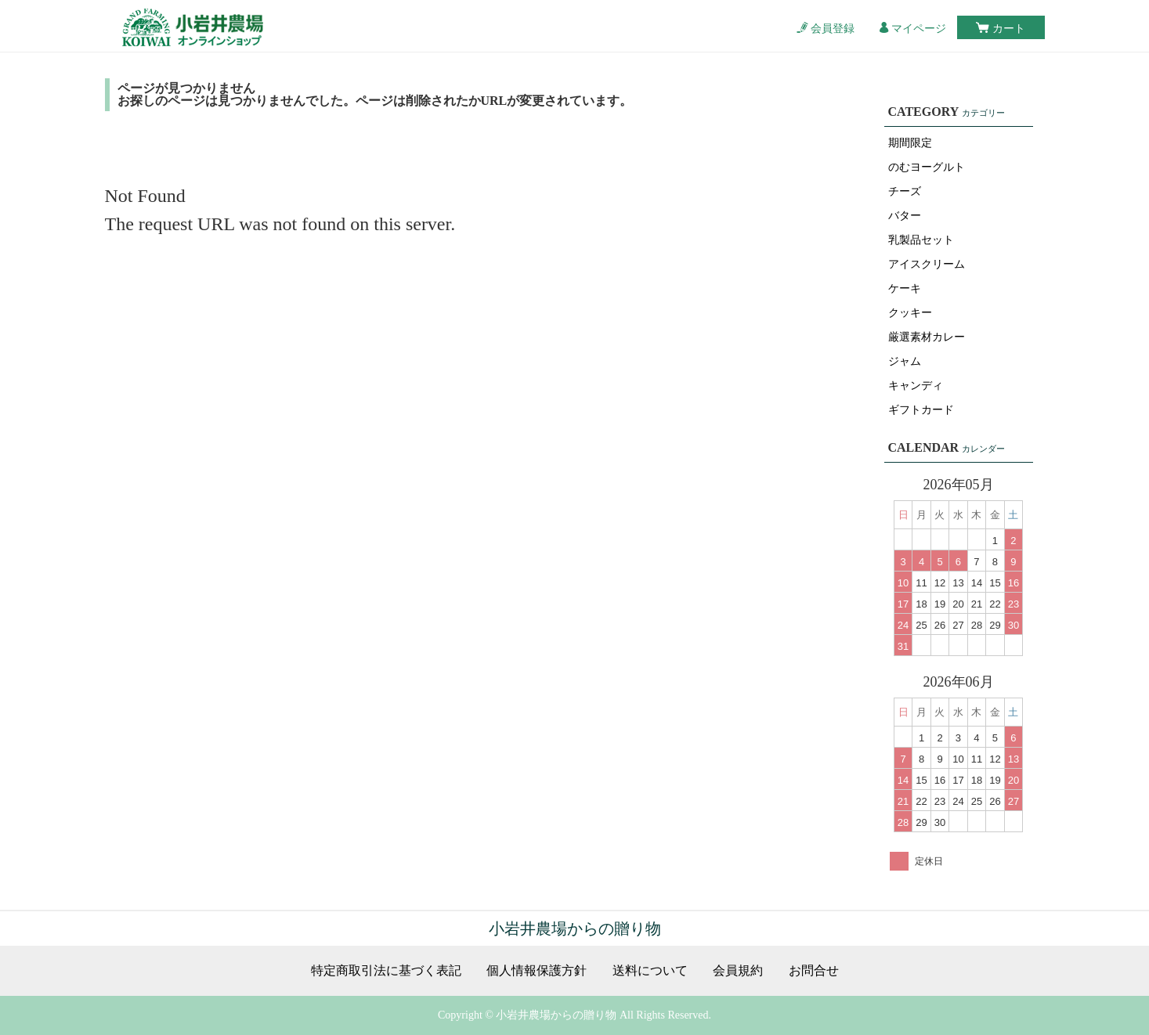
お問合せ (814, 971)
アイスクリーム (926, 264)
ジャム (904, 361)
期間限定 (910, 143)
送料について (650, 971)
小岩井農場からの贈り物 (575, 928)
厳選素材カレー (926, 337)
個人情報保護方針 (536, 971)
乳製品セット (921, 240)
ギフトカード (921, 410)
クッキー (910, 313)
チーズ (904, 191)
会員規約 (738, 971)
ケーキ (904, 288)
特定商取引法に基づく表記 (386, 971)
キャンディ (915, 385)
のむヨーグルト (926, 167)
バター (904, 216)
